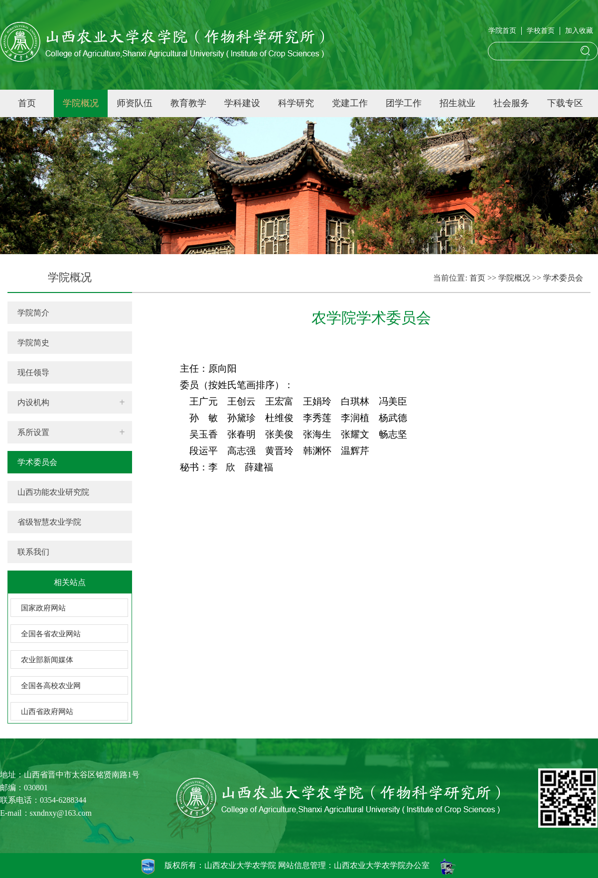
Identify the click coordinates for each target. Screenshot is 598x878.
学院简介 (33, 312)
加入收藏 (579, 30)
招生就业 (457, 103)
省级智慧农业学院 (49, 522)
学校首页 (541, 30)
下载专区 (565, 103)
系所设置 (33, 432)
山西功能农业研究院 (53, 492)
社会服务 (511, 103)
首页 (27, 103)
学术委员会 (37, 462)
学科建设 (242, 103)
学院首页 (502, 30)
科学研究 (296, 103)
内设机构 (33, 402)
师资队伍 (134, 103)
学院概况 (81, 103)
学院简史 (33, 342)
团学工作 (404, 103)
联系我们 (33, 552)
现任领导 (33, 372)
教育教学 (188, 103)
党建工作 (350, 103)
